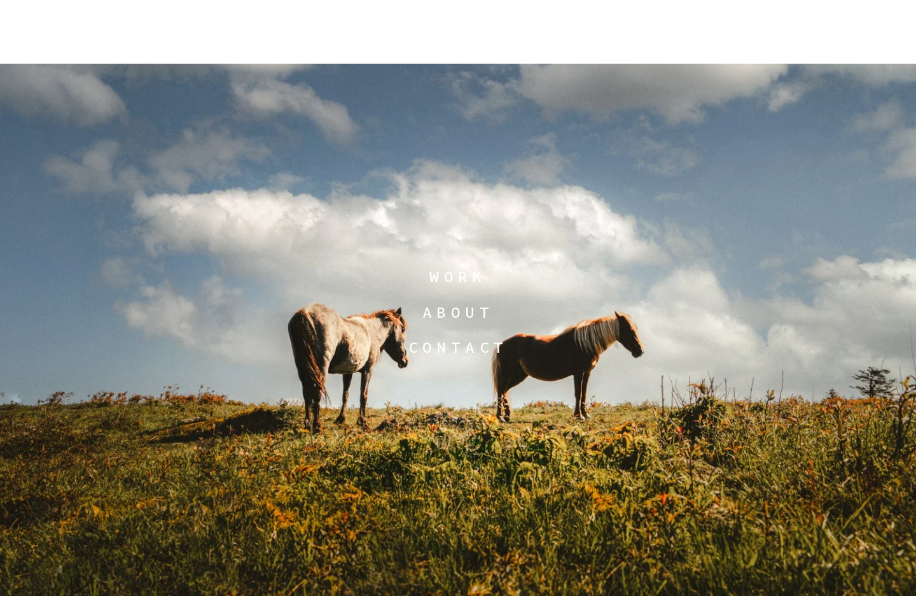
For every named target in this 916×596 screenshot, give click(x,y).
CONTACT (458, 347)
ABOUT (458, 312)
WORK (458, 277)
